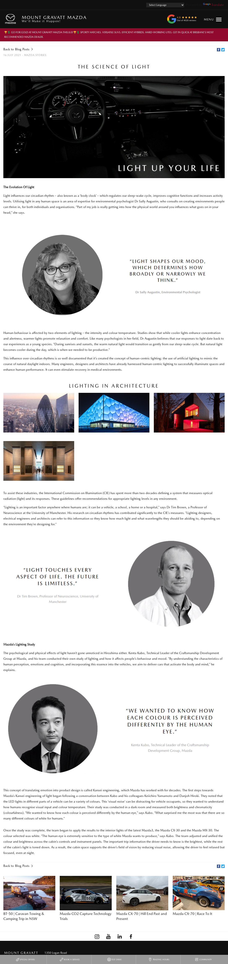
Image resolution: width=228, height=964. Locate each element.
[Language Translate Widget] (165, 5)
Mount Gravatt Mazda (54, 19)
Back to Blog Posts (16, 49)
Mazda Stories (35, 55)
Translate (213, 5)
